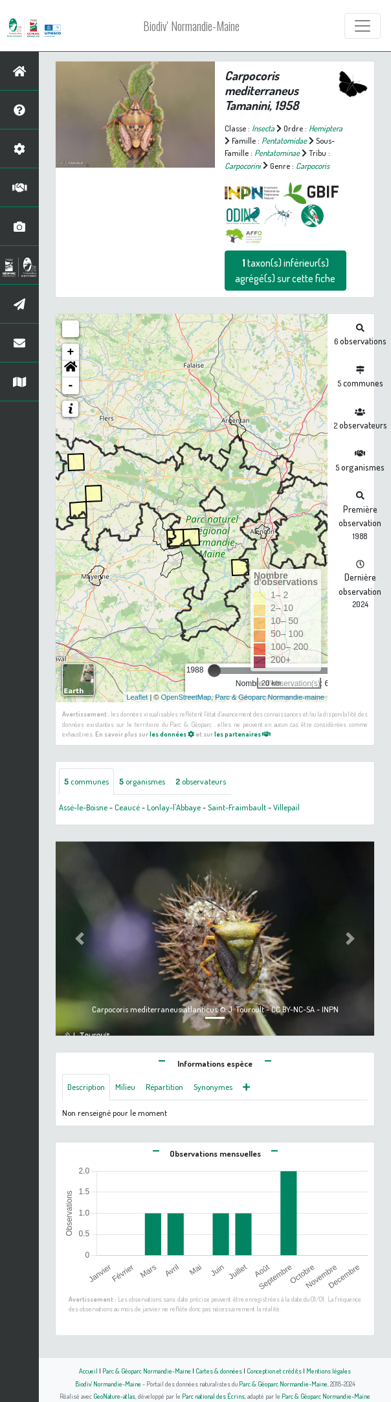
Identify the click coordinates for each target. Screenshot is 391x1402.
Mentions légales (328, 1370)
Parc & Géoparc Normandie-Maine (146, 1370)
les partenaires (242, 733)
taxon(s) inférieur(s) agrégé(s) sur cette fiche (285, 270)
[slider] (214, 670)
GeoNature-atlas (114, 1396)
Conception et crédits (274, 1370)
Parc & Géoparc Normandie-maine (269, 697)
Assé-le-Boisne (83, 807)
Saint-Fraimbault (237, 807)
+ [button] (70, 352)
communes (86, 781)
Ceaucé (127, 807)
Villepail (286, 807)
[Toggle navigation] (362, 26)
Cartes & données (219, 1370)
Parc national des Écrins (213, 1396)
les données (172, 733)
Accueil (88, 1370)
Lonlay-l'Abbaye (174, 807)
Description (86, 1087)
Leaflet (137, 697)
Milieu (125, 1087)
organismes (142, 781)
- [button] (70, 386)
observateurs (200, 781)
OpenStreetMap (186, 697)
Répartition (164, 1087)
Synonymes (213, 1087)
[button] (70, 369)
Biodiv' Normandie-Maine (191, 25)
